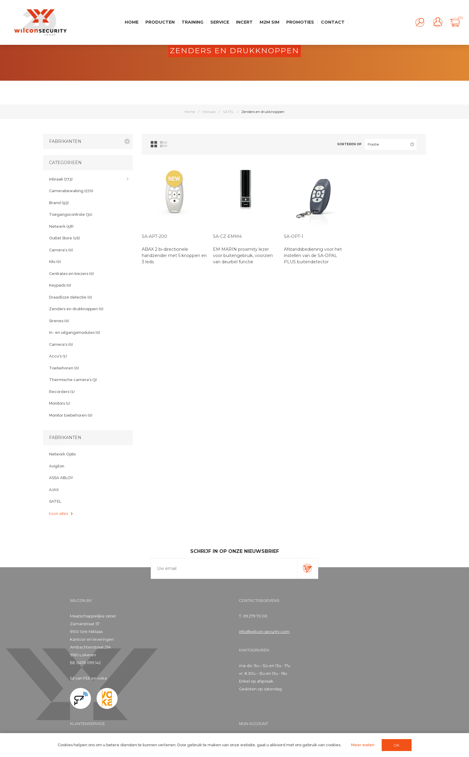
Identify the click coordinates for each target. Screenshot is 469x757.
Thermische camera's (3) (73, 379)
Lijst (163, 144)
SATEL (228, 111)
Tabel (154, 144)
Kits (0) (55, 261)
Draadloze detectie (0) (70, 297)
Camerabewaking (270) (71, 191)
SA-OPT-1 (293, 236)
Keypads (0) (60, 285)
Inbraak (209, 111)
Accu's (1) (58, 356)
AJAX (54, 489)
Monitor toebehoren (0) (70, 415)
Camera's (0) (61, 250)
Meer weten (362, 745)
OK (396, 745)
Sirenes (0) (59, 321)
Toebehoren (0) (64, 368)
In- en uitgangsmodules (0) (74, 332)
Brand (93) (59, 203)
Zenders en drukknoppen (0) (76, 309)
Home (190, 111)
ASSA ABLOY (61, 477)
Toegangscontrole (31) (70, 214)
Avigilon (56, 466)
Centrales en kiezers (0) (71, 273)
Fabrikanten (65, 141)
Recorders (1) (62, 391)
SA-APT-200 (154, 236)
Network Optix (62, 454)
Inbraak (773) (61, 179)
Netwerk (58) (61, 226)
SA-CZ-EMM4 (227, 236)
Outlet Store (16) (64, 238)
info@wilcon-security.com (264, 631)
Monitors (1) (59, 403)
